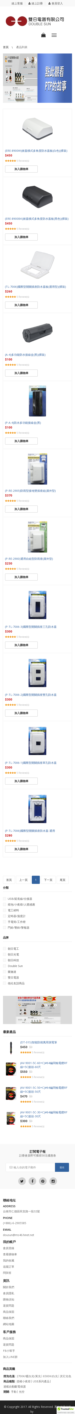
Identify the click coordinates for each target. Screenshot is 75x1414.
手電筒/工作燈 (14, 922)
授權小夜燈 (24, 1381)
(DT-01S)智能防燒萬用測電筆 (38, 1042)
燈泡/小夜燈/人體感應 (19, 904)
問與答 (7, 1273)
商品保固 (8, 1312)
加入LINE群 (10, 1357)
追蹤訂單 (8, 1266)
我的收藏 (8, 1260)
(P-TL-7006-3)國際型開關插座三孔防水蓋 (31, 627)
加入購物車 (21, 169)
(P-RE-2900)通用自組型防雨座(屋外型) (29, 559)
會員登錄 (8, 1248)
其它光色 (65, 1376)
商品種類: (9, 1381)
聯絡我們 (8, 1318)
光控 (21, 1391)
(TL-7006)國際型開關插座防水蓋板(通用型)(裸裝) (35, 287)
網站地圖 (8, 1324)
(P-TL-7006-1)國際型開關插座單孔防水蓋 (31, 763)
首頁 (6, 47)
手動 (14, 1391)
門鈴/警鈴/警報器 (16, 927)
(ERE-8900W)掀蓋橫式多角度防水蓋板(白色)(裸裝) (36, 151)
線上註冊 (35, 3)
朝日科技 (11, 960)
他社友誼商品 (14, 983)
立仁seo (39, 1411)
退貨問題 (8, 1305)
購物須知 (8, 1299)
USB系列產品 (41, 1381)
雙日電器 (11, 977)
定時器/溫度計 (14, 916)
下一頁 (48, 880)
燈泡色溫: (9, 1376)
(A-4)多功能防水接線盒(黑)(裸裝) (25, 355)
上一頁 (23, 880)
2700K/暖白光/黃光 (29, 1376)
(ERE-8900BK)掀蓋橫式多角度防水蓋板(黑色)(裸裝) (37, 219)
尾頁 (62, 880)
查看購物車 (10, 1254)
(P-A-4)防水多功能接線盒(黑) (23, 423)
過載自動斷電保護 (14, 1386)
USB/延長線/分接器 (17, 899)
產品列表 (21, 47)
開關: (6, 1391)
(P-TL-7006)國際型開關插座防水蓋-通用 (30, 831)
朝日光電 (11, 954)
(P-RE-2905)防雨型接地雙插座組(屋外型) (30, 491)
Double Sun (13, 966)
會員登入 (55, 3)
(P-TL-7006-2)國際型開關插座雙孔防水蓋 (31, 695)
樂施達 (9, 972)
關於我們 (8, 1287)
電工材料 (11, 910)
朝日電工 (11, 948)
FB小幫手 (9, 1351)
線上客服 (17, 3)
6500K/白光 (50, 1376)
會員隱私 (8, 1293)
